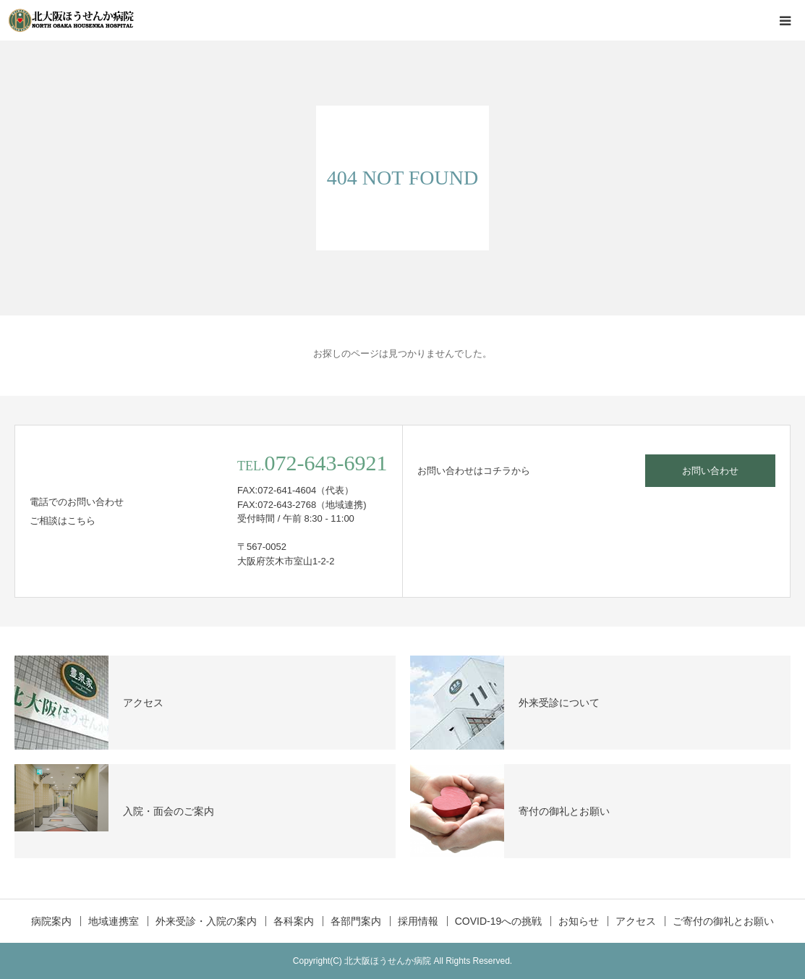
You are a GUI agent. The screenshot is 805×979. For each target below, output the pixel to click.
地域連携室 (113, 921)
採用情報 (418, 921)
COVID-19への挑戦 (498, 921)
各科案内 (293, 921)
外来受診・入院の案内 (206, 921)
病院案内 (51, 921)
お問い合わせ (710, 470)
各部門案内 (356, 921)
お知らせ (578, 921)
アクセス (636, 921)
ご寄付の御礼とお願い (723, 921)
